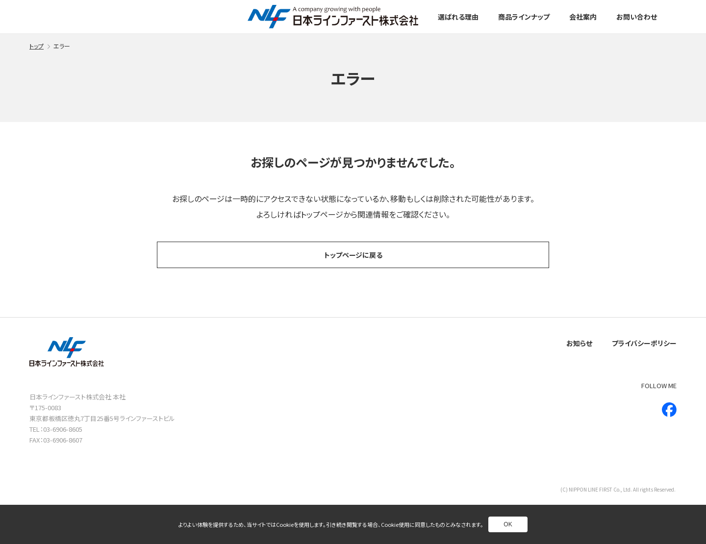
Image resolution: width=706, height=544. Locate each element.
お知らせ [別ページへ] (579, 343)
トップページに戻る (353, 255)
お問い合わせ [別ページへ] (636, 17)
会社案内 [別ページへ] (583, 17)
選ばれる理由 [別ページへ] (458, 17)
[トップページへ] (333, 16)
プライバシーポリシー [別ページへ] (644, 343)
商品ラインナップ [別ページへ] (524, 17)
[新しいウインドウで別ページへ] (669, 409)
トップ (36, 46)
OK (508, 524)
